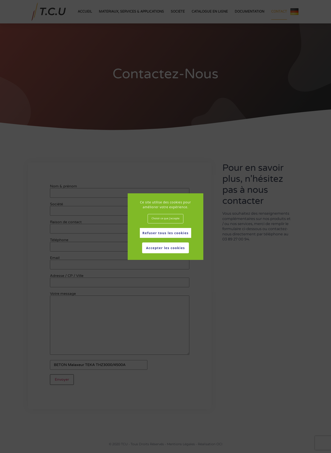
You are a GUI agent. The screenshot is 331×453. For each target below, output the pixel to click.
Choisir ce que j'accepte (165, 218)
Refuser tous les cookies (165, 233)
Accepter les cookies (165, 248)
